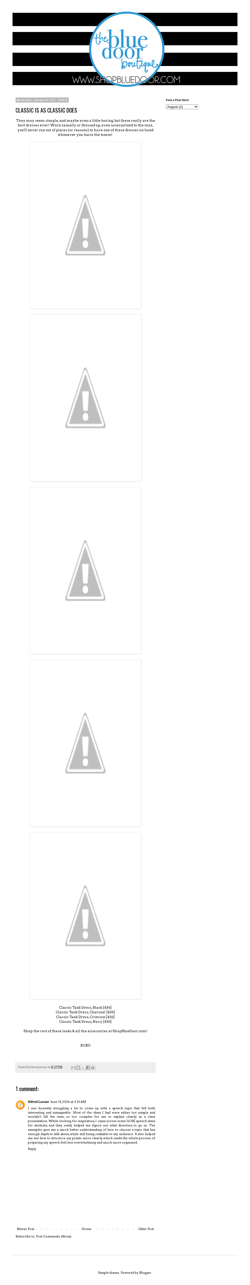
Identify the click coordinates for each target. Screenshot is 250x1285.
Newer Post (25, 1229)
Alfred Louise (38, 1102)
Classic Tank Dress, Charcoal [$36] (85, 1012)
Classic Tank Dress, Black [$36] (85, 1007)
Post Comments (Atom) (53, 1236)
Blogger (145, 1273)
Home (86, 1229)
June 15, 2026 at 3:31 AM (68, 1102)
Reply (32, 1149)
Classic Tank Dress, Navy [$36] (85, 1021)
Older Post (146, 1229)
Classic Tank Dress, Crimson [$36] (85, 1017)
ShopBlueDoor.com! (129, 1031)
